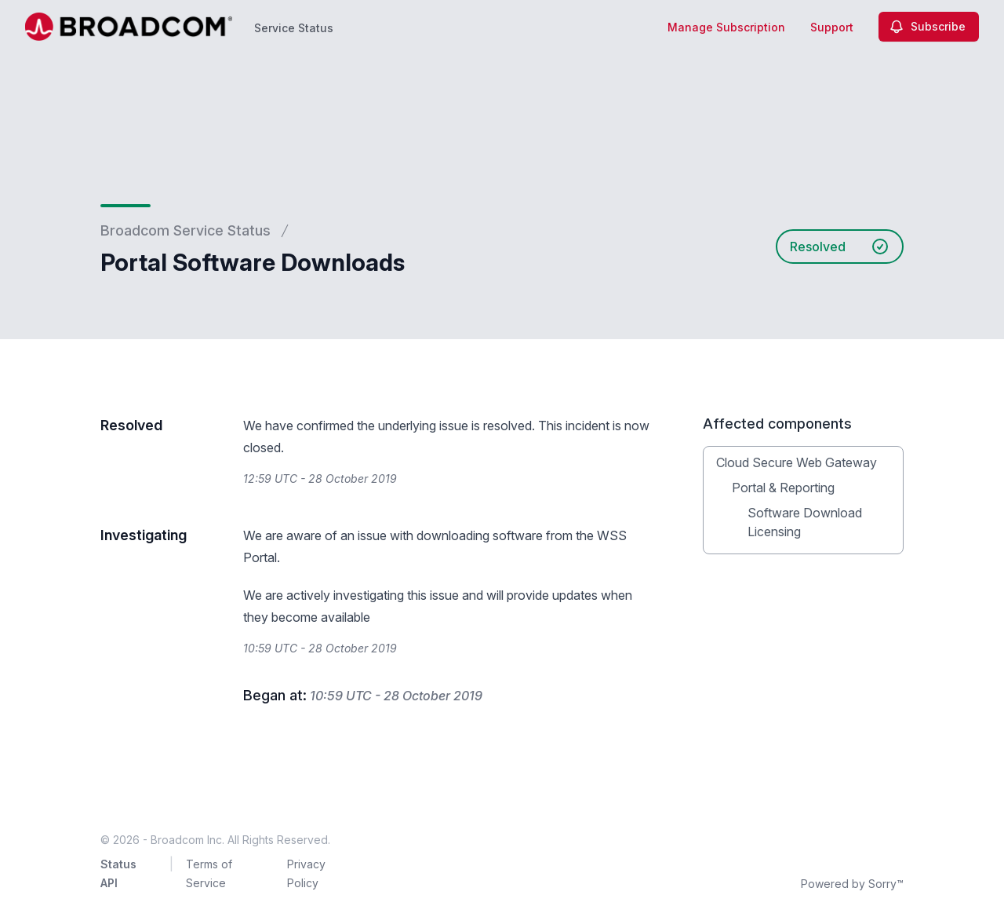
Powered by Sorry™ (852, 883)
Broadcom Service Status (185, 230)
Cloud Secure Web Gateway (796, 462)
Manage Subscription (726, 27)
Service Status (293, 28)
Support (831, 27)
